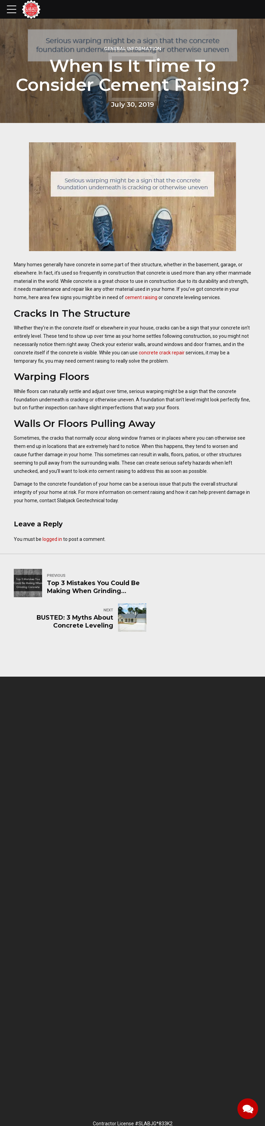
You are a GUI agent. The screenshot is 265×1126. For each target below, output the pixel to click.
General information (132, 48)
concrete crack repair (162, 352)
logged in (52, 539)
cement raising (141, 297)
